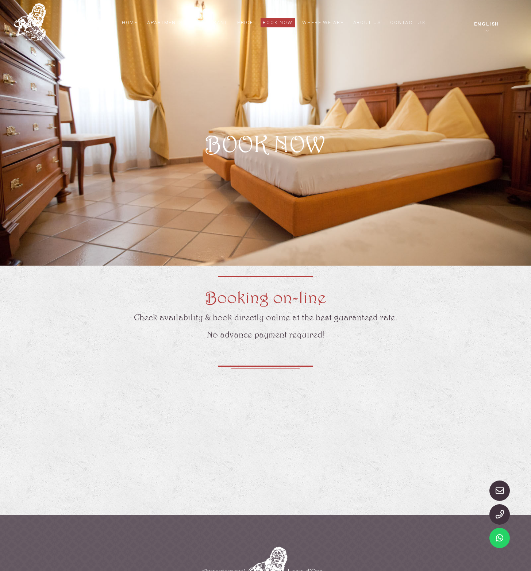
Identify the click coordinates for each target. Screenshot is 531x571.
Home (130, 22)
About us (367, 22)
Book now (278, 22)
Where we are (323, 22)
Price (246, 22)
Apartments (166, 22)
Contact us (408, 22)
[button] (487, 27)
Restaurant (210, 22)
